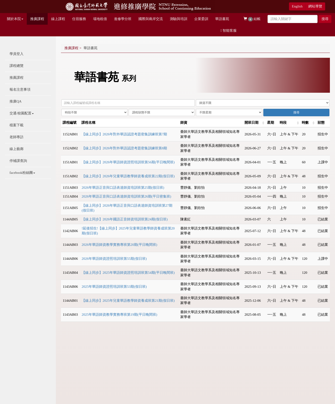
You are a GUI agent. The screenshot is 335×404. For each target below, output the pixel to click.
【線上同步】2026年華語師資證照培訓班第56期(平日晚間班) (128, 162)
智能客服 (229, 30)
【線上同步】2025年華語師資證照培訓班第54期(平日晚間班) (128, 272)
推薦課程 (16, 77)
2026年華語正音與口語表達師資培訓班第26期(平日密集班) (126, 196)
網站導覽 (315, 6)
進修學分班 (122, 19)
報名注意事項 (20, 89)
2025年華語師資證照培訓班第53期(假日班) (114, 286)
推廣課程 (37, 19)
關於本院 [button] (15, 19)
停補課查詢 (18, 161)
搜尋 (325, 19)
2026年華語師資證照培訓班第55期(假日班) (114, 258)
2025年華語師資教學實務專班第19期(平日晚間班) (119, 314)
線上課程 (58, 19)
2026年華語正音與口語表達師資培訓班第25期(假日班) (123, 187)
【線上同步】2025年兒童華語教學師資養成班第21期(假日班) (128, 300)
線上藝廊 (16, 149)
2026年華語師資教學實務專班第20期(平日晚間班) (119, 245)
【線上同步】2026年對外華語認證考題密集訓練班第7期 (124, 134)
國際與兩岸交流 (150, 19)
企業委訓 (201, 19)
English (297, 6)
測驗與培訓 (178, 19)
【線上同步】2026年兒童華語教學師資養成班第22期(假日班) (128, 176)
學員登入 (16, 54)
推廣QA (16, 101)
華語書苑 (222, 19)
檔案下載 (16, 125)
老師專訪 (16, 137)
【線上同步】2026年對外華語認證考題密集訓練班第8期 (124, 148)
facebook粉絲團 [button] (22, 173)
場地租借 (100, 19)
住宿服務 (79, 19)
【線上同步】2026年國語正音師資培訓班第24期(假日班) (125, 219)
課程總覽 (16, 66)
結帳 (252, 19)
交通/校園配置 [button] (22, 113)
